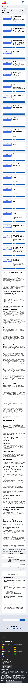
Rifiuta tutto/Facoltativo (11, 681)
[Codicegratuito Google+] (8, 628)
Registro (22, 620)
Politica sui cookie (4, 673)
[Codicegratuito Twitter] (10, 628)
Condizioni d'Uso (4, 635)
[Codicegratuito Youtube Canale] (20, 628)
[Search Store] (23, 2)
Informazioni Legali (5, 639)
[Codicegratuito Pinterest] (15, 628)
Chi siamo (3, 634)
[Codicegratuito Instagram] (17, 628)
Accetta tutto (19, 681)
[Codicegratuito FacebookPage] (13, 628)
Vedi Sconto (14, 24)
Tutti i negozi (6, 6)
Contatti (3, 637)
